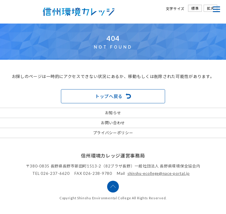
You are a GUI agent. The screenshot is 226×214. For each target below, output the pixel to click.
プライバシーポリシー (113, 132)
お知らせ (113, 112)
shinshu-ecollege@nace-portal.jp (158, 173)
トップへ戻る (109, 96)
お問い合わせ (113, 122)
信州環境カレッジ (78, 12)
